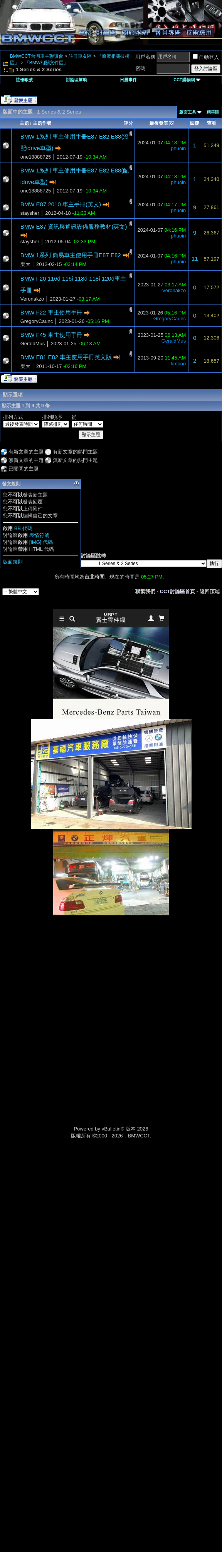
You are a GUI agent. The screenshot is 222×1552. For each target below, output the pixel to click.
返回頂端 (210, 591)
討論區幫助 (76, 79)
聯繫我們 (145, 591)
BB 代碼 (23, 528)
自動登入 (206, 57)
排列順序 (52, 417)
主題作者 (42, 123)
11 (195, 258)
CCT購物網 (186, 79)
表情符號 (39, 535)
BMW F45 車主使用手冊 (51, 334)
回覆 (194, 123)
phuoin (178, 148)
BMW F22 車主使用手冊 (51, 312)
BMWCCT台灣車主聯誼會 (36, 56)
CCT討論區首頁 (177, 591)
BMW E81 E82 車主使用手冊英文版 (66, 357)
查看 (211, 123)
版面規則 (13, 562)
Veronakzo (32, 299)
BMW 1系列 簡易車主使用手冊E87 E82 (70, 255)
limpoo (178, 363)
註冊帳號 (24, 79)
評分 (128, 123)
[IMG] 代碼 (41, 542)
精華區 (213, 112)
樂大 (25, 264)
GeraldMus (32, 343)
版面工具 (187, 112)
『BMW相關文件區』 (46, 62)
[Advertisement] (111, 970)
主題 (24, 123)
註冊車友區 (80, 56)
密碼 (140, 68)
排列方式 (13, 417)
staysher (29, 213)
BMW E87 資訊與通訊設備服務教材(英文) (73, 226)
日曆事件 (128, 79)
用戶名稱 (145, 57)
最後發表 (159, 123)
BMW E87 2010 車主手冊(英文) (60, 204)
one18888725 (35, 157)
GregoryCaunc (36, 321)
